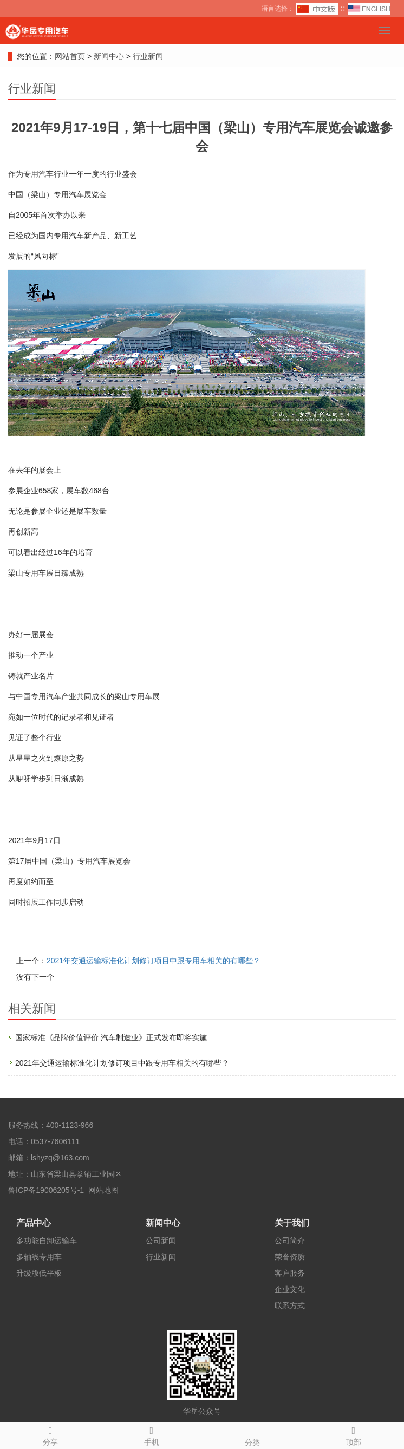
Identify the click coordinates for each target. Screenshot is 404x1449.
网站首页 (70, 56)
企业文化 (290, 1289)
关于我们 (292, 1223)
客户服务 (290, 1273)
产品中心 (33, 1223)
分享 (50, 1434)
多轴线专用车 (39, 1256)
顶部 (354, 1434)
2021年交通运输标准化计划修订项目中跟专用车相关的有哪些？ (153, 960)
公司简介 (290, 1240)
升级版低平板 (39, 1273)
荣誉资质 (290, 1256)
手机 (152, 1434)
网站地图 (103, 1190)
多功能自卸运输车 (46, 1240)
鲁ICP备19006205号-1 (46, 1190)
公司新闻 (161, 1240)
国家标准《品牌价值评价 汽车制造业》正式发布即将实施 (111, 1037)
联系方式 (290, 1305)
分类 (252, 1435)
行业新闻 (147, 56)
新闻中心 (110, 56)
